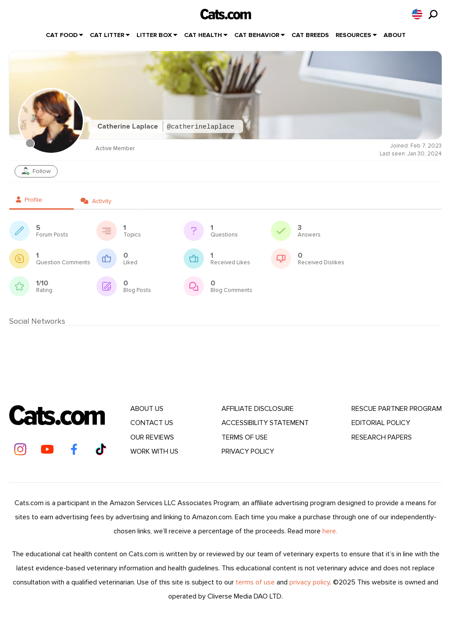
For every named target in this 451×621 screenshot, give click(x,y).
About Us (146, 408)
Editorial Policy (380, 422)
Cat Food (62, 35)
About (395, 35)
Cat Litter (107, 35)
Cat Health (203, 35)
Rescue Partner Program (396, 408)
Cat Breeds (310, 35)
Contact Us (151, 422)
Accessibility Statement (265, 422)
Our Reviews (152, 437)
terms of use (255, 582)
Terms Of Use (245, 437)
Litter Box (154, 35)
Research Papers (381, 437)
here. (329, 531)
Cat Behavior (256, 35)
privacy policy (309, 582)
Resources (353, 35)
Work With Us (154, 451)
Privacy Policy (248, 451)
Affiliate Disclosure (258, 408)
